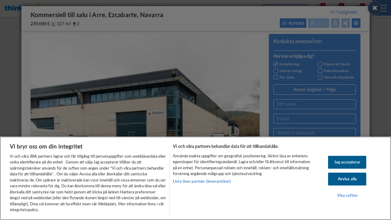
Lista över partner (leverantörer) (202, 181)
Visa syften (347, 195)
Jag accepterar (347, 162)
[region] (195, 178)
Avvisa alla (347, 178)
